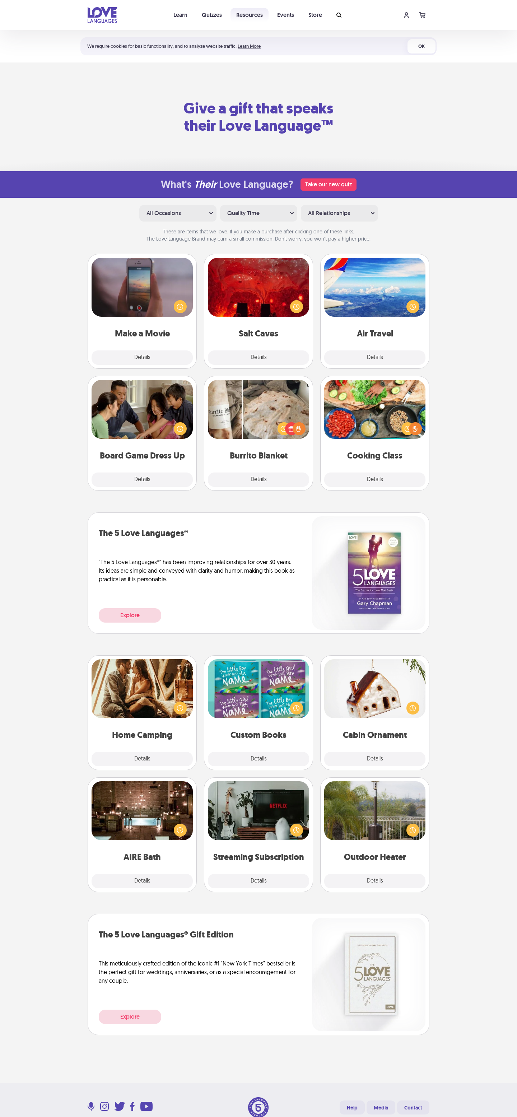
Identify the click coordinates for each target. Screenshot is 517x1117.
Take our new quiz (328, 184)
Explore (130, 615)
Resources (249, 15)
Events (285, 15)
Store (315, 15)
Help (352, 1107)
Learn (180, 15)
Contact (413, 1107)
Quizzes (212, 15)
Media (381, 1107)
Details (142, 357)
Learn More (249, 46)
